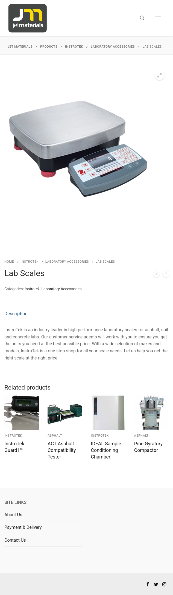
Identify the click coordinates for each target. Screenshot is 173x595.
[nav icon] (157, 18)
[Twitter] (156, 584)
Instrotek (30, 261)
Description (16, 313)
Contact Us (15, 540)
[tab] (16, 314)
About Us (13, 514)
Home (9, 261)
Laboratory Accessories (67, 261)
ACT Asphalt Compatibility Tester (62, 450)
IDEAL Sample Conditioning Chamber (106, 450)
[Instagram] (164, 584)
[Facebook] (147, 584)
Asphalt (55, 435)
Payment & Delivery (23, 527)
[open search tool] (142, 18)
